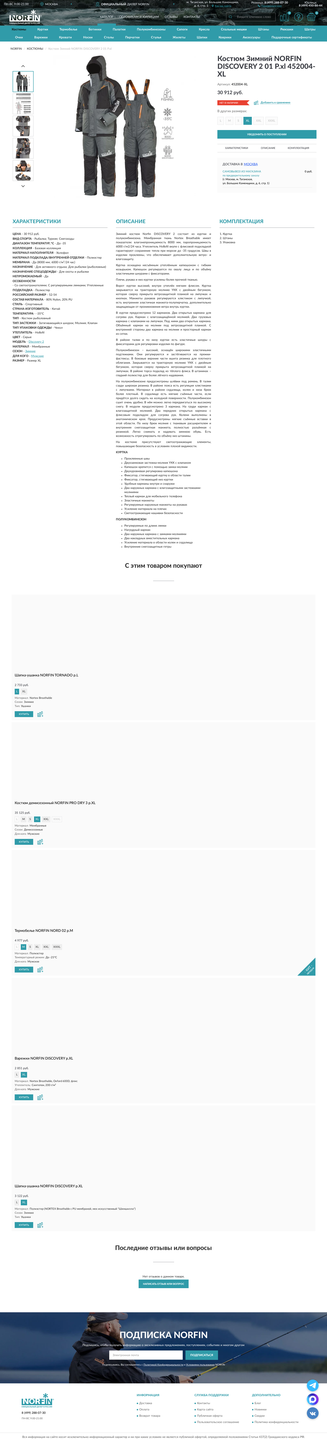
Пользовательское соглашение (218, 1420)
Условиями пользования (200, 1363)
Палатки (119, 29)
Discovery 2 (36, 341)
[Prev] (23, 65)
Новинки (261, 1408)
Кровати (65, 37)
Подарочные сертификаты (292, 37)
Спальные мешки (234, 29)
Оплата (144, 1408)
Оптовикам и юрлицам (139, 17)
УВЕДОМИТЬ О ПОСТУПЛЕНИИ (266, 134)
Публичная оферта (209, 1414)
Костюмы (19, 29)
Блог (258, 1402)
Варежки (41, 37)
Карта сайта (205, 1408)
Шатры (310, 29)
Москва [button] (251, 164)
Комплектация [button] (298, 148)
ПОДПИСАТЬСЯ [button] (201, 1353)
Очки (19, 37)
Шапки (202, 37)
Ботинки (95, 29)
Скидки (260, 1414)
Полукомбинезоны (151, 29)
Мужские (37, 356)
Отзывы (171, 17)
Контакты (192, 17)
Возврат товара (149, 1414)
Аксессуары (251, 37)
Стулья (156, 37)
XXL (258, 120)
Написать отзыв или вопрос (163, 1282)
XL (24, 691)
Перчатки (132, 37)
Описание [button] (268, 148)
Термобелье (68, 29)
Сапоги (182, 29)
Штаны (263, 29)
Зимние (30, 351)
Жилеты (179, 37)
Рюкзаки (286, 29)
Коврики (225, 37)
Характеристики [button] (236, 148)
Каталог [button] (106, 17)
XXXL (271, 120)
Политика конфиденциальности (276, 1420)
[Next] (23, 186)
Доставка (145, 1402)
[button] (270, 5)
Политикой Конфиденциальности (163, 1363)
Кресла (204, 29)
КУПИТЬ (24, 714)
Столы (109, 37)
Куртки (42, 29)
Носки (88, 37)
